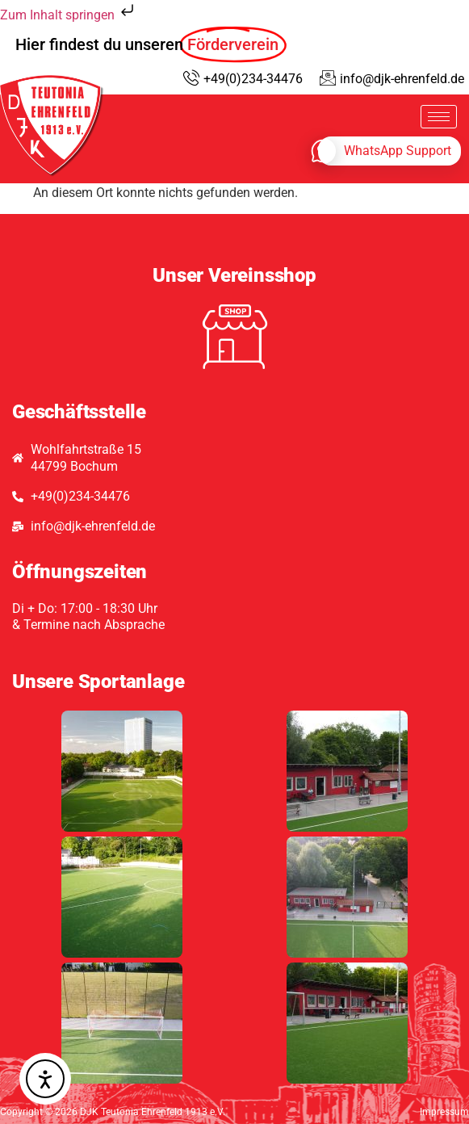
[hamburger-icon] (439, 116)
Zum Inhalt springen (68, 15)
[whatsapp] (389, 151)
